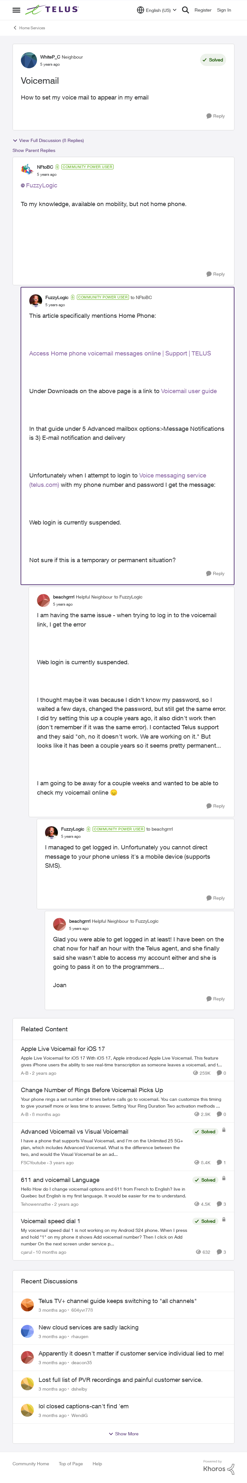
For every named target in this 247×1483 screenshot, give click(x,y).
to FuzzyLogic (128, 597)
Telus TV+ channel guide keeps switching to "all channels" (118, 1300)
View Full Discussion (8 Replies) (48, 140)
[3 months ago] (53, 1310)
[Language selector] (156, 10)
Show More (123, 1434)
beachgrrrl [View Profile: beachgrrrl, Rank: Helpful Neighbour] (63, 597)
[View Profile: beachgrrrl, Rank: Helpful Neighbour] (43, 600)
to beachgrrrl (159, 829)
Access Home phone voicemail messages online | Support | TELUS (120, 353)
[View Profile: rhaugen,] (27, 1331)
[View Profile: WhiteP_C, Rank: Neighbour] (29, 60)
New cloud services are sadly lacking (89, 1327)
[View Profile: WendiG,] (27, 1410)
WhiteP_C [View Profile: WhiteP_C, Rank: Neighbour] (50, 57)
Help (97, 1463)
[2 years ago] (43, 1072)
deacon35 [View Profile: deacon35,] (81, 1362)
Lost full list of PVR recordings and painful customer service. (121, 1379)
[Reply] (215, 116)
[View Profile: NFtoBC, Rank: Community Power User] (27, 170)
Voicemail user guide (189, 390)
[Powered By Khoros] (219, 1467)
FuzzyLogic (41, 185)
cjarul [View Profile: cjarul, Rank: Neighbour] (26, 1252)
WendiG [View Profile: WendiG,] (79, 1415)
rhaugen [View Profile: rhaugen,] (79, 1336)
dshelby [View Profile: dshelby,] (79, 1389)
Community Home (31, 1463)
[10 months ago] (49, 1252)
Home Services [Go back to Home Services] (29, 27)
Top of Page (71, 1463)
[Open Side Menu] (16, 10)
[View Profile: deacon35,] (27, 1357)
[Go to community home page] (52, 10)
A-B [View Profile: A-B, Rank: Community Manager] (25, 1072)
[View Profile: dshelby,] (27, 1383)
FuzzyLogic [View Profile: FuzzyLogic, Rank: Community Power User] (57, 297)
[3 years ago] (60, 1162)
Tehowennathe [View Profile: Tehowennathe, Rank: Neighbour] (36, 1203)
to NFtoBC (141, 297)
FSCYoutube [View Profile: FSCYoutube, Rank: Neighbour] (33, 1162)
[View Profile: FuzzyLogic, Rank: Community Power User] (35, 300)
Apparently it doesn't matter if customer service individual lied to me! (131, 1353)
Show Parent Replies (34, 150)
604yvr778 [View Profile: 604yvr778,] (82, 1310)
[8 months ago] (45, 1114)
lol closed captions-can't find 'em (84, 1406)
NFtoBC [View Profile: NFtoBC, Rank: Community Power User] (45, 167)
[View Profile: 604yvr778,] (27, 1305)
